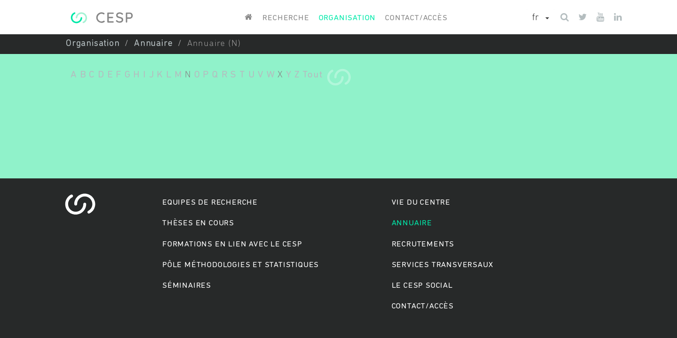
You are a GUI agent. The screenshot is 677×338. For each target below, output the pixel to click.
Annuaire (153, 43)
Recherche (285, 18)
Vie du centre (421, 203)
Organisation (347, 18)
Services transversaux (442, 265)
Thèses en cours (198, 223)
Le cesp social (422, 286)
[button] (541, 18)
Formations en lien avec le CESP (232, 244)
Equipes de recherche (210, 203)
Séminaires (186, 286)
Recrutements (423, 244)
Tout (312, 75)
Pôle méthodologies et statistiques (240, 265)
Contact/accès (416, 18)
